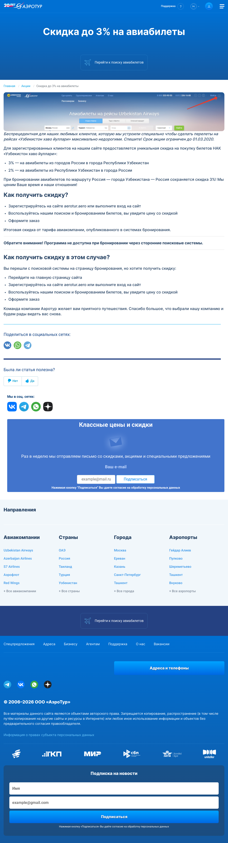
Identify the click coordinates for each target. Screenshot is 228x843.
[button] (172, 6)
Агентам (93, 644)
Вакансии (161, 644)
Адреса (49, 644)
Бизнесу (70, 644)
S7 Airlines (12, 567)
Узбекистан (68, 583)
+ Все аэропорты (182, 591)
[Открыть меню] (222, 6)
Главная (9, 86)
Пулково (176, 559)
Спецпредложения (19, 644)
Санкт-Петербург (127, 575)
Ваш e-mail (116, 467)
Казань (119, 567)
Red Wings (11, 583)
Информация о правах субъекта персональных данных (49, 735)
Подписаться (135, 479)
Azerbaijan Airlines (18, 559)
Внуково (175, 583)
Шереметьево (180, 567)
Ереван (119, 559)
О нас (140, 644)
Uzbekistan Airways (18, 550)
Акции (25, 86)
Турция (64, 575)
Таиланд (65, 567)
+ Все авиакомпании (20, 591)
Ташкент (121, 583)
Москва (120, 550)
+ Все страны (69, 591)
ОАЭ (62, 550)
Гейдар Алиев (180, 550)
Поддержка (117, 644)
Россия (64, 559)
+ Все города (124, 591)
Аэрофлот (11, 575)
